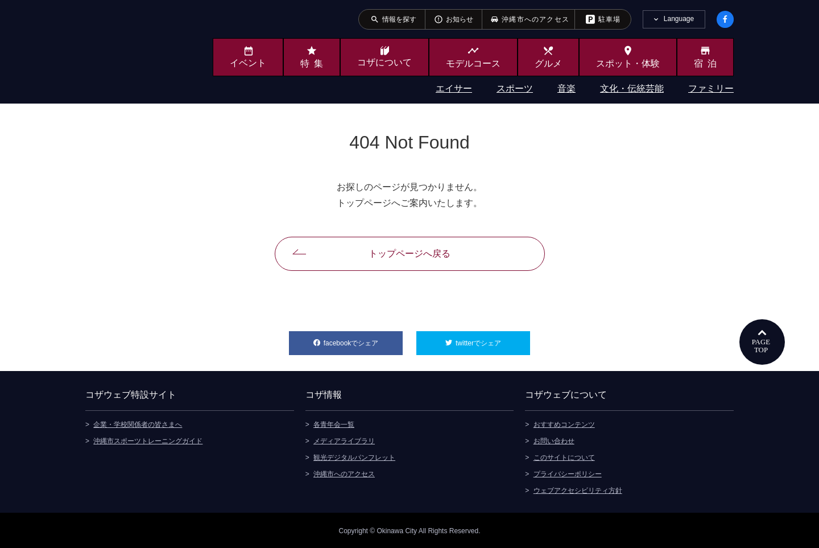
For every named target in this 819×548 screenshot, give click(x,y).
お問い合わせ (553, 440)
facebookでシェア (363, 339)
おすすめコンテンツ (564, 423)
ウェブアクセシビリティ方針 (577, 489)
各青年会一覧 (333, 423)
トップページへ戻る (409, 253)
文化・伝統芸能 (632, 88)
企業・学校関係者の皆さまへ (137, 423)
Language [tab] (679, 19)
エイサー (454, 88)
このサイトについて (564, 456)
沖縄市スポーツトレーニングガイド (147, 440)
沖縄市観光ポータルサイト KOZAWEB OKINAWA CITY (132, 50)
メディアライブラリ (344, 440)
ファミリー (711, 88)
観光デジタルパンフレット (354, 456)
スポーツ (515, 88)
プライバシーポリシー (567, 473)
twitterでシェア (493, 339)
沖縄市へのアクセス (344, 473)
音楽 (566, 88)
